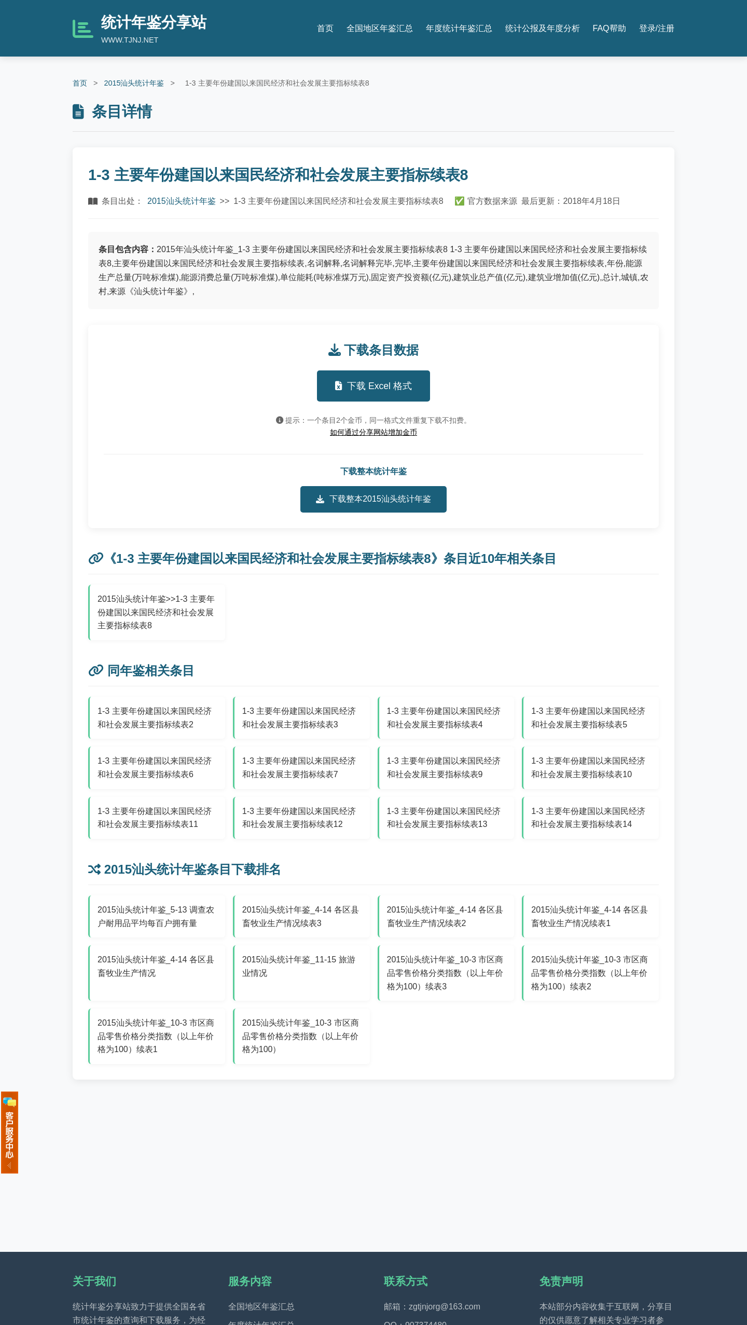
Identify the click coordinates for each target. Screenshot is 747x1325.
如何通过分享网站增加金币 (373, 432)
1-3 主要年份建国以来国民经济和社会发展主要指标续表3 (299, 718)
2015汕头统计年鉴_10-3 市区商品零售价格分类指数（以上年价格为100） (300, 1036)
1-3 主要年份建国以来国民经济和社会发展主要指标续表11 (155, 818)
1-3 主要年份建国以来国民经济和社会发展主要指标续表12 (299, 818)
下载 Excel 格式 (373, 386)
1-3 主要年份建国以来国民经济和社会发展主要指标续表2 (155, 718)
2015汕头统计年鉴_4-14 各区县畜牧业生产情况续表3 (300, 916)
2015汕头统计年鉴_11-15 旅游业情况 (298, 966)
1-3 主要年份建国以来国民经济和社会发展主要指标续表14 (588, 818)
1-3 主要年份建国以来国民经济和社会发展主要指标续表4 (444, 718)
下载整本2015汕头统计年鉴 (373, 499)
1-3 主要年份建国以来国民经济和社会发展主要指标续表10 (588, 767)
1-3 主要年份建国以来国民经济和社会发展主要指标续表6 (155, 767)
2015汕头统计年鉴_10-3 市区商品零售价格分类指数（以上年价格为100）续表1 (156, 1036)
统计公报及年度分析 (542, 28)
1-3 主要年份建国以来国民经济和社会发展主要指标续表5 (588, 718)
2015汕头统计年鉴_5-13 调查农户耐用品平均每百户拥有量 (156, 916)
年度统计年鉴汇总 (459, 28)
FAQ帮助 (609, 28)
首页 (325, 28)
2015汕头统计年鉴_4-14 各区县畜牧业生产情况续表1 (589, 916)
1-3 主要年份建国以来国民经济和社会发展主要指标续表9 (444, 767)
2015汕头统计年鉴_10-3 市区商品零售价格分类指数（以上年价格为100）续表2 (589, 972)
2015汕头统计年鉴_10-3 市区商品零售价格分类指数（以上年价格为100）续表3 (445, 972)
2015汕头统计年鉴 (134, 83)
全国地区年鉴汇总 (380, 28)
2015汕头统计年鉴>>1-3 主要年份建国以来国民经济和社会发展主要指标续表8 (156, 612)
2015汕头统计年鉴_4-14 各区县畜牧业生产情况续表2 (445, 916)
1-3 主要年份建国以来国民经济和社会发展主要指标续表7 (299, 767)
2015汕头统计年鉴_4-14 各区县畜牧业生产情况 (156, 966)
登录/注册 (656, 28)
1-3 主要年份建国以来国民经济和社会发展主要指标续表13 (444, 818)
